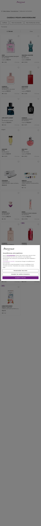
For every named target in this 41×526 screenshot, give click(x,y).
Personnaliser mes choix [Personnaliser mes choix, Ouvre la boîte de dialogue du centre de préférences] (20, 270)
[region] (20, 263)
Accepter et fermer (20, 277)
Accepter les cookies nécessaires (20, 274)
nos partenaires (11, 255)
